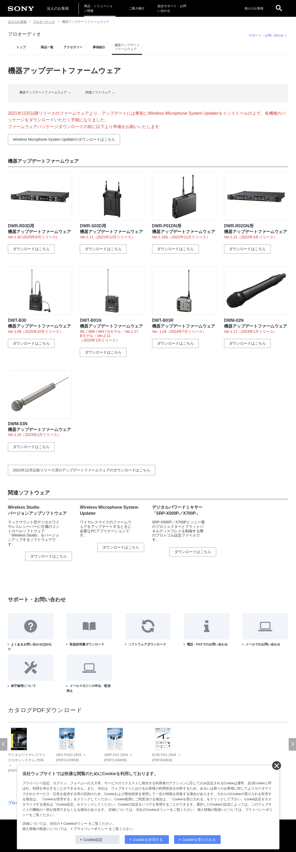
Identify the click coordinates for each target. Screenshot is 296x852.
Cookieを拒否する (148, 840)
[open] (279, 8)
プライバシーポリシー (91, 829)
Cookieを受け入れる (199, 840)
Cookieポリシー (75, 823)
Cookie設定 (93, 840)
